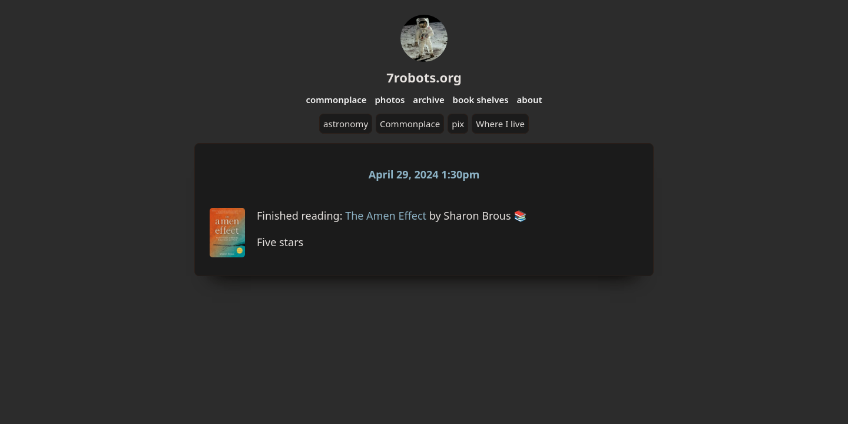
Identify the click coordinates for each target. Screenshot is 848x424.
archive (428, 99)
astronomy (345, 124)
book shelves (481, 99)
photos (390, 99)
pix (458, 124)
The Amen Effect (385, 215)
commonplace (336, 99)
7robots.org (423, 77)
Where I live (500, 124)
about (529, 99)
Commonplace (410, 124)
